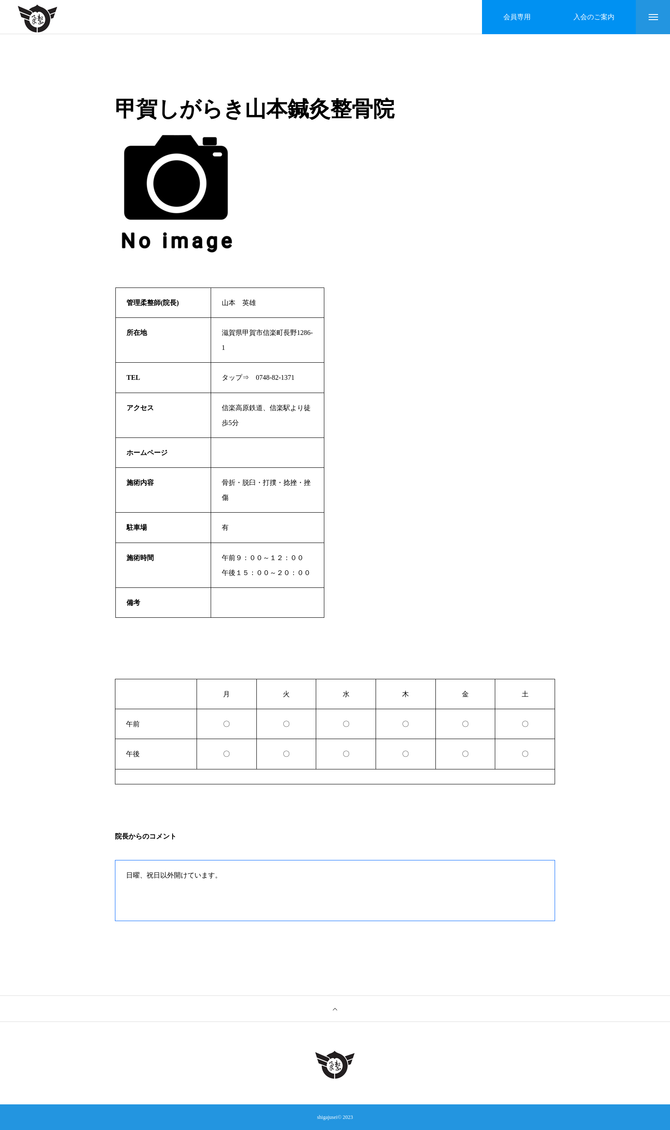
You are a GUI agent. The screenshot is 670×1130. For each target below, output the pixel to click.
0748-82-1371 (275, 377)
